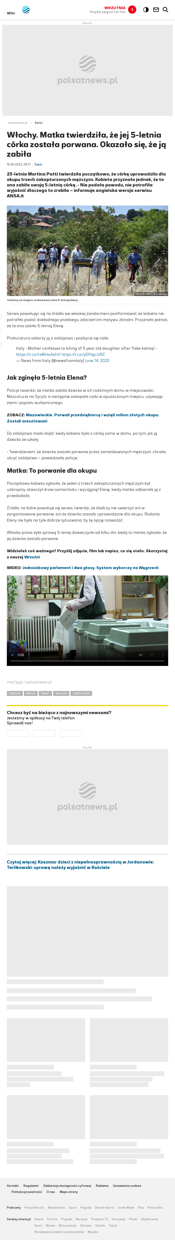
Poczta (52, 1219)
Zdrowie (86, 1225)
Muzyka (93, 1232)
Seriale (100, 1225)
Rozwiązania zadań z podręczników (59, 1232)
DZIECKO (15, 693)
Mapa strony (68, 1192)
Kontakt (13, 1186)
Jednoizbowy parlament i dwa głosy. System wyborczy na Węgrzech (91, 567)
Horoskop (119, 1219)
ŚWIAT (45, 693)
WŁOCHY (61, 693)
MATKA (30, 693)
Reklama (102, 1186)
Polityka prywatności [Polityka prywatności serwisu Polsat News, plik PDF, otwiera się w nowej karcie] (26, 1192)
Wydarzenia (149, 1219)
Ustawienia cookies (127, 1186)
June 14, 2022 (97, 360)
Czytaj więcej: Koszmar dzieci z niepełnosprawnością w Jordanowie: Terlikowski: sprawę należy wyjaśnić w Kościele (80, 864)
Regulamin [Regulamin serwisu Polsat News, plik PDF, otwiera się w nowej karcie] (31, 1186)
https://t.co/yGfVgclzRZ (83, 354)
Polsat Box (155, 1208)
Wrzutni (32, 557)
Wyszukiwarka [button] (165, 10)
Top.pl (113, 1225)
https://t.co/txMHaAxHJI (38, 354)
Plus (141, 1208)
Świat (39, 122)
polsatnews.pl (17, 122)
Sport (73, 1208)
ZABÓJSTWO (81, 693)
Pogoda (86, 1208)
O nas (51, 1192)
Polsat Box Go (34, 1208)
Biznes (50, 1225)
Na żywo (82, 1219)
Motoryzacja (67, 1225)
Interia (39, 1219)
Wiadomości (56, 1208)
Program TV (99, 1219)
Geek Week (126, 1208)
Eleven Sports (105, 1208)
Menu (11, 13)
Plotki (133, 1219)
